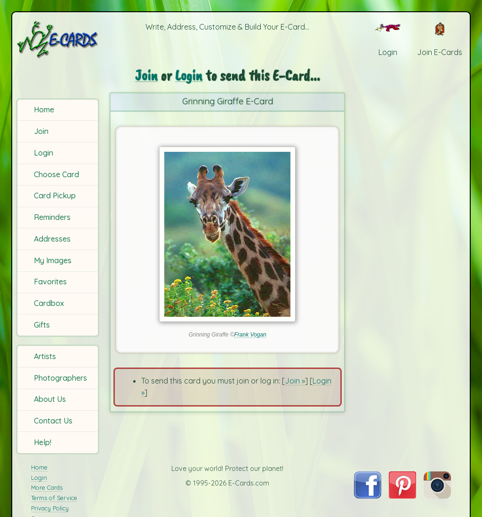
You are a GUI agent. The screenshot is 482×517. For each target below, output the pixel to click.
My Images (53, 260)
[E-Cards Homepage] (58, 39)
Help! (42, 442)
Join (41, 131)
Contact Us (53, 420)
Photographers (60, 378)
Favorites (50, 281)
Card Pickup (55, 195)
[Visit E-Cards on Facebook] (367, 496)
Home (44, 109)
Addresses (52, 238)
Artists (45, 356)
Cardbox (49, 303)
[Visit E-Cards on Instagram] (437, 496)
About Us (50, 399)
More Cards (47, 487)
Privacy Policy (50, 508)
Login (43, 152)
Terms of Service (54, 497)
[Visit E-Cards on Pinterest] (402, 496)
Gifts (42, 324)
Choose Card (56, 174)
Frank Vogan (250, 334)
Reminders (52, 217)
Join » (295, 380)
